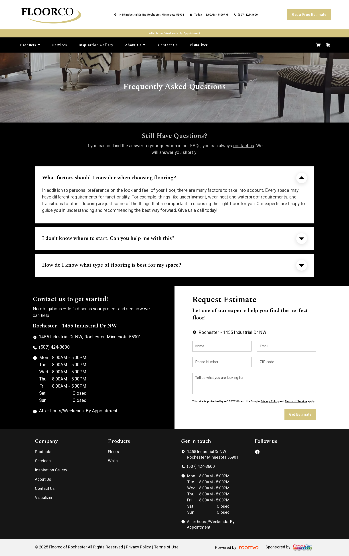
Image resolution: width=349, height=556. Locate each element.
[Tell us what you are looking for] (254, 383)
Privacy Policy (270, 401)
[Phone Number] (222, 362)
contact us (243, 145)
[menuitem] (30, 45)
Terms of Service (296, 401)
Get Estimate (300, 414)
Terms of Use (166, 547)
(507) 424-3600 (248, 14)
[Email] (286, 346)
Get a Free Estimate (309, 14)
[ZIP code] (286, 362)
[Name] (222, 346)
